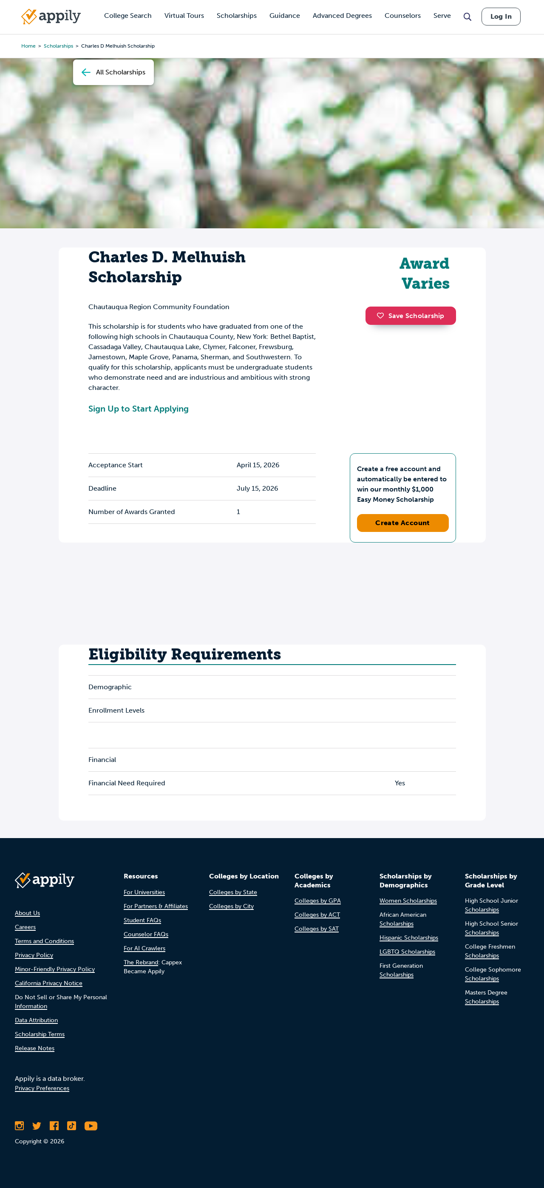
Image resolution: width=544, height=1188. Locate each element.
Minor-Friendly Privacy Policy (55, 969)
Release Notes (34, 1048)
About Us (27, 913)
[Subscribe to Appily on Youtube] (91, 1126)
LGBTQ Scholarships (407, 951)
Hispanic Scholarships (409, 937)
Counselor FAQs (146, 934)
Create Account (402, 523)
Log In (501, 16)
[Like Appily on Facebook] (54, 1126)
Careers (25, 927)
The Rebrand (141, 962)
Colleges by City (231, 906)
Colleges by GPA (318, 900)
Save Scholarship (410, 316)
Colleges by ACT (317, 914)
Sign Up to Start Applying (138, 409)
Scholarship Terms (40, 1034)
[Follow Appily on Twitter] (36, 1126)
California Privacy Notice (48, 983)
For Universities (144, 892)
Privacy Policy (34, 955)
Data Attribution (36, 1020)
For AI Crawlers (144, 948)
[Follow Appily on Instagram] (19, 1126)
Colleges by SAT (317, 928)
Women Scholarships (408, 900)
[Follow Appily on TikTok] (71, 1126)
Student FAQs (142, 920)
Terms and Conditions (44, 941)
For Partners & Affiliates (156, 906)
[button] (382, 315)
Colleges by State (233, 892)
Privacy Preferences (42, 1088)
